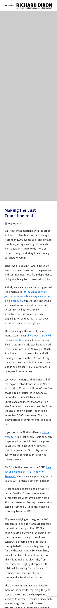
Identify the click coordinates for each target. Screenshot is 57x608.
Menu (11, 5)
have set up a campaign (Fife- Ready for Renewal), (28, 471)
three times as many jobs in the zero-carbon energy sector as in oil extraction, (27, 296)
